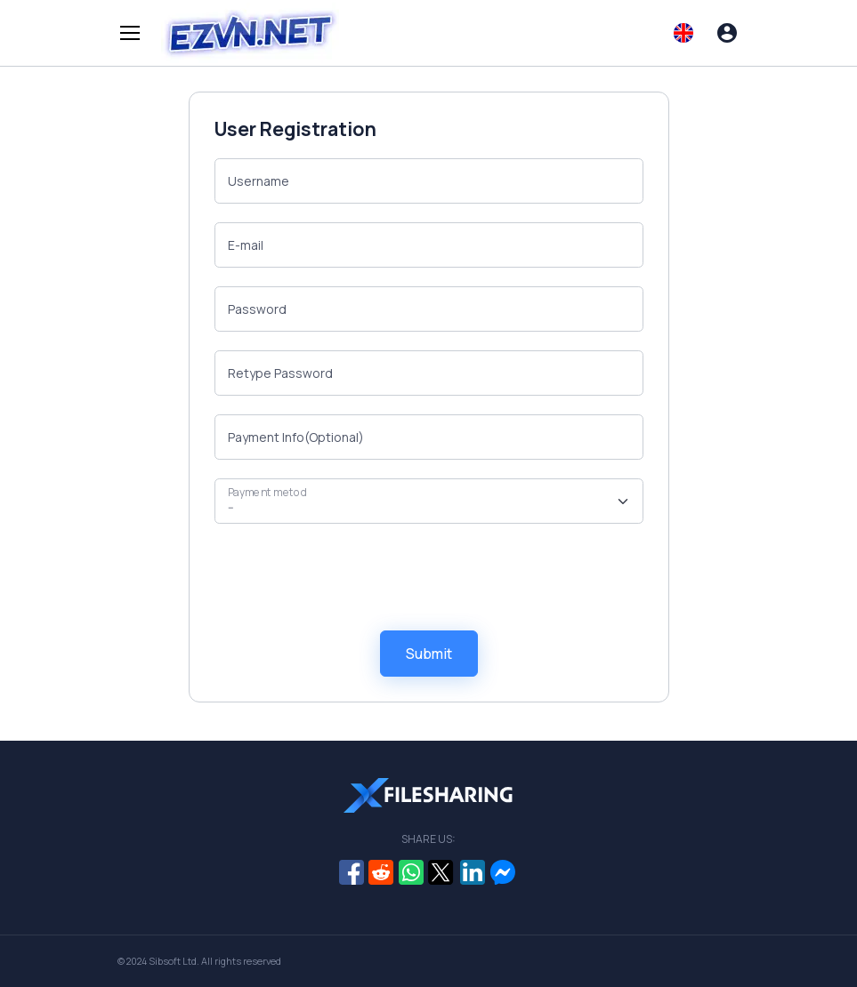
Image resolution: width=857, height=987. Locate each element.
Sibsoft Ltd (173, 961)
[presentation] (349, 577)
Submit (429, 653)
